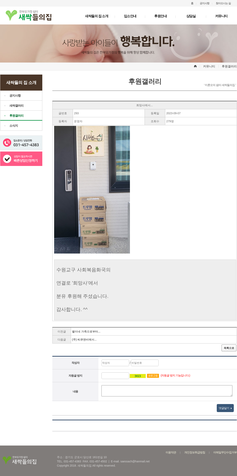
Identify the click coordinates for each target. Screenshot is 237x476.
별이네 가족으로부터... (86, 331)
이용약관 (171, 452)
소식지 (13, 125)
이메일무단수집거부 (225, 452)
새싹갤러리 (16, 105)
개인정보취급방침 (194, 452)
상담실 (191, 16)
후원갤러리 (16, 115)
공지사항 (204, 3)
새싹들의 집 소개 (96, 16)
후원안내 (160, 16)
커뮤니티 (221, 16)
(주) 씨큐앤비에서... (84, 339)
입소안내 (130, 16)
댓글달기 (225, 408)
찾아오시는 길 (223, 3)
